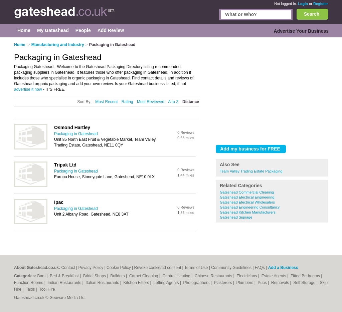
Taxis (31, 289)
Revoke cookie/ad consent (157, 267)
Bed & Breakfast (65, 276)
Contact (68, 267)
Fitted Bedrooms (306, 276)
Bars (41, 276)
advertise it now (28, 89)
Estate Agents (274, 276)
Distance (190, 101)
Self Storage (304, 282)
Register (320, 4)
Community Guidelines (231, 267)
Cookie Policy (119, 267)
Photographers (197, 282)
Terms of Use (196, 267)
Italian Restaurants (103, 282)
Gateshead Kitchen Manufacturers (248, 212)
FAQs (260, 267)
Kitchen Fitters (137, 282)
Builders (118, 276)
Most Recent (106, 101)
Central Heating (177, 276)
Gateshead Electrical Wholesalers (247, 202)
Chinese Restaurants (214, 276)
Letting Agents (166, 282)
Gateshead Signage (236, 217)
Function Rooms (29, 282)
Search (312, 14)
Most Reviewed (150, 101)
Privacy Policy (91, 267)
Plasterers (223, 282)
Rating (127, 101)
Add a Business (283, 267)
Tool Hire (47, 289)
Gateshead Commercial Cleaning (247, 192)
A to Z (173, 101)
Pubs (263, 282)
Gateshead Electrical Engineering (247, 197)
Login (303, 4)
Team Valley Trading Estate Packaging (251, 171)
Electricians (247, 276)
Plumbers (245, 282)
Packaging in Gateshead (76, 133)
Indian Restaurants (65, 282)
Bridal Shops (95, 276)
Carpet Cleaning (144, 276)
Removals (280, 282)
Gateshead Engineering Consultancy (250, 207)
